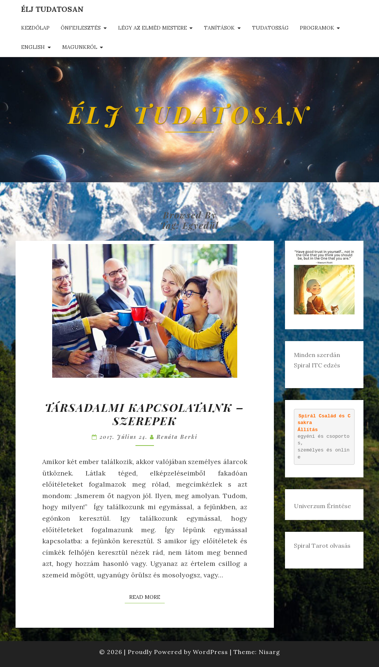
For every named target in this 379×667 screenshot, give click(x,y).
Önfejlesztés (81, 27)
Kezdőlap (35, 27)
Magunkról (79, 47)
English (33, 47)
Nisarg (269, 652)
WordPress (210, 652)
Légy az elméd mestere (152, 27)
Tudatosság (270, 27)
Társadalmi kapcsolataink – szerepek (144, 414)
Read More (147, 596)
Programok (317, 27)
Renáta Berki (177, 436)
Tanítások (219, 27)
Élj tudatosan (52, 9)
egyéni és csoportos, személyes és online (324, 436)
